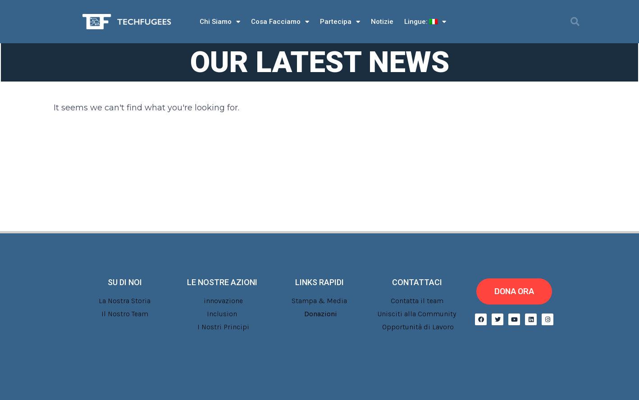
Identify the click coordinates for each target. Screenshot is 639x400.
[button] (575, 22)
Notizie (382, 22)
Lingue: (425, 22)
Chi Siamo (220, 22)
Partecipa (340, 22)
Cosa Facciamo (280, 22)
